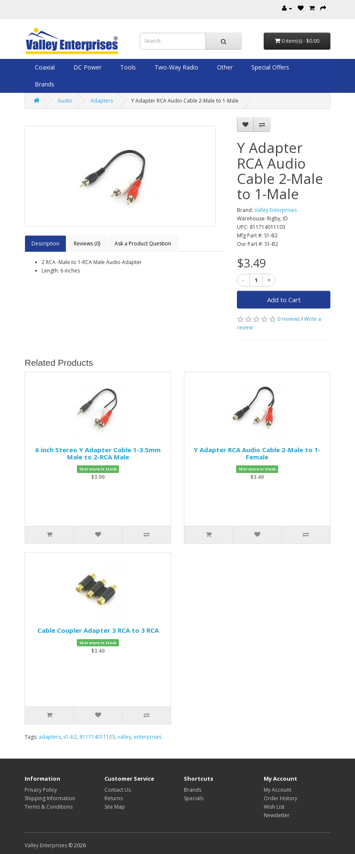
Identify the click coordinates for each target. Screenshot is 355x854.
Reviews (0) (87, 243)
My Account (277, 789)
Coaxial (44, 67)
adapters (50, 736)
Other (224, 67)
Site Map (114, 806)
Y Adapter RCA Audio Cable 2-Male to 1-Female (257, 453)
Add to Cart (284, 299)
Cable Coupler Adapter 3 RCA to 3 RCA (98, 630)
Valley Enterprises (275, 210)
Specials (193, 798)
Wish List (274, 806)
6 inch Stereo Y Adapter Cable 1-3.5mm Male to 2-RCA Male (98, 453)
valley (124, 736)
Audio (65, 100)
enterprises (147, 736)
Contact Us (117, 789)
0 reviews (288, 319)
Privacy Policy (41, 789)
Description (45, 243)
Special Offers (269, 67)
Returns (113, 798)
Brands (43, 84)
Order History (280, 798)
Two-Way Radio (175, 67)
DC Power (86, 67)
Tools (127, 67)
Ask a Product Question (143, 243)
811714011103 (97, 736)
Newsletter (277, 815)
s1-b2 (70, 736)
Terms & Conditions (49, 806)
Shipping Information (50, 798)
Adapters (101, 100)
